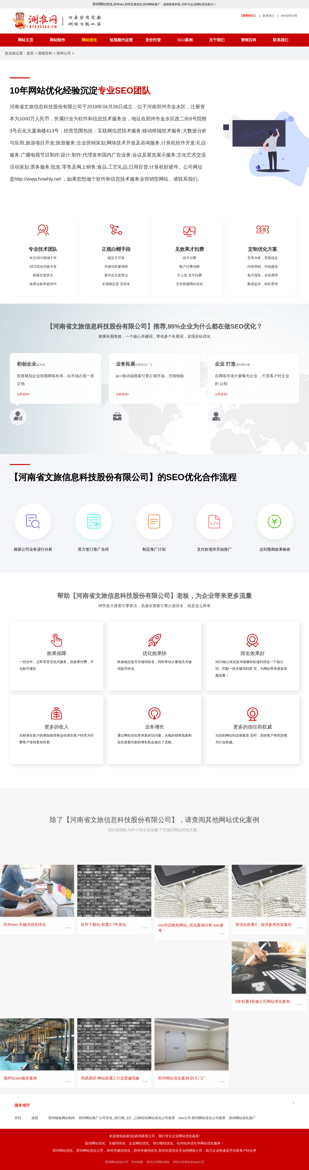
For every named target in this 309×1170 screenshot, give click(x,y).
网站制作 (57, 40)
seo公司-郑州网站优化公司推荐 (201, 1118)
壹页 (30, 53)
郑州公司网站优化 (158, 1162)
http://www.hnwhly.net (37, 179)
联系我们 (268, 15)
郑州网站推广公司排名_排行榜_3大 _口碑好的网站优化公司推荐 (127, 1118)
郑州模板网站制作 (61, 1118)
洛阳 (34, 1118)
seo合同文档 (289, 15)
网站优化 (89, 40)
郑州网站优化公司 (116, 1162)
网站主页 (25, 40)
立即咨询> (23, 394)
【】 (248, 15)
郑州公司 (63, 53)
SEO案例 (185, 40)
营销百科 (248, 40)
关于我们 (217, 40)
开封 (17, 1118)
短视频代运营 (121, 40)
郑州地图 (137, 1162)
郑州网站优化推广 (242, 1118)
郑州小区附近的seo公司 (188, 1162)
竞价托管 (153, 40)
